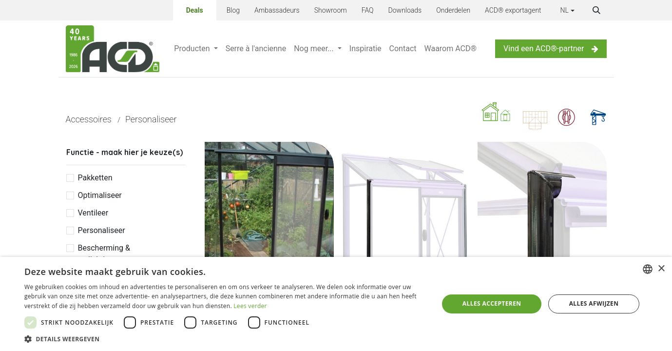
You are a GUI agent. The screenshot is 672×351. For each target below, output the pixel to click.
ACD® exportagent (513, 10)
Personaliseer (101, 230)
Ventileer (93, 212)
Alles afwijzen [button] (594, 303)
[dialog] (336, 304)
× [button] (661, 269)
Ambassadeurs (277, 10)
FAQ (368, 10)
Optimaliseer (100, 195)
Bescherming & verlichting (104, 253)
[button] (596, 10)
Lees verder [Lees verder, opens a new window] (250, 306)
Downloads (405, 10)
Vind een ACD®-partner (550, 48)
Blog (233, 10)
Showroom (330, 10)
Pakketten (95, 177)
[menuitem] (195, 48)
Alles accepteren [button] (491, 303)
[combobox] (648, 269)
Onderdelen (453, 10)
